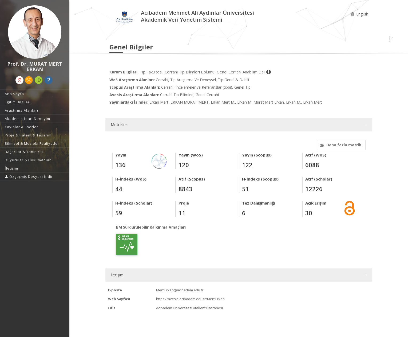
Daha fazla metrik (340, 144)
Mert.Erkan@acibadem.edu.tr (179, 290)
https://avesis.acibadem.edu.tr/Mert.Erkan (190, 298)
